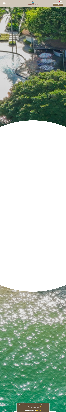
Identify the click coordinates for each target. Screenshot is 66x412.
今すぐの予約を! (57, 4)
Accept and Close (30, 410)
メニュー (6, 3)
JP (61, 1)
